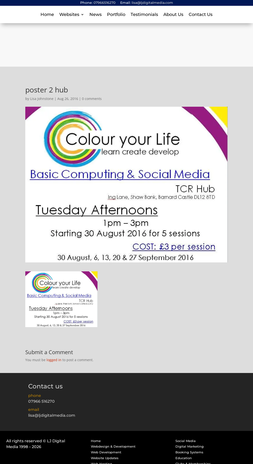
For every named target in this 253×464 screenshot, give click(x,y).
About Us (173, 15)
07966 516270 (41, 358)
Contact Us (201, 15)
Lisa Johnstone (41, 55)
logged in (54, 316)
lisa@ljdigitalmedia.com (152, 2)
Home (47, 15)
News (95, 15)
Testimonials (144, 15)
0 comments (92, 55)
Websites (69, 15)
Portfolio (116, 15)
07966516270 (104, 2)
